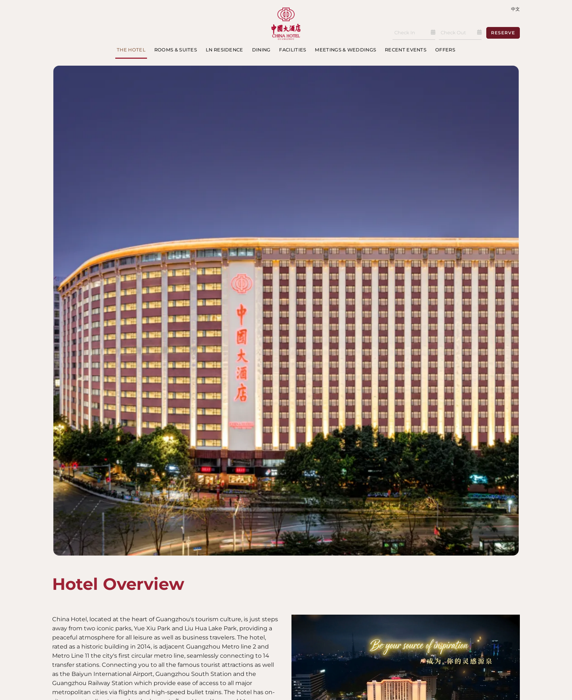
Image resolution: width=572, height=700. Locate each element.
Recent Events (405, 50)
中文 (515, 9)
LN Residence (224, 50)
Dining (261, 50)
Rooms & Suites (175, 50)
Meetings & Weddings (345, 50)
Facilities (292, 50)
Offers (445, 50)
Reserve (503, 32)
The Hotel (131, 50)
